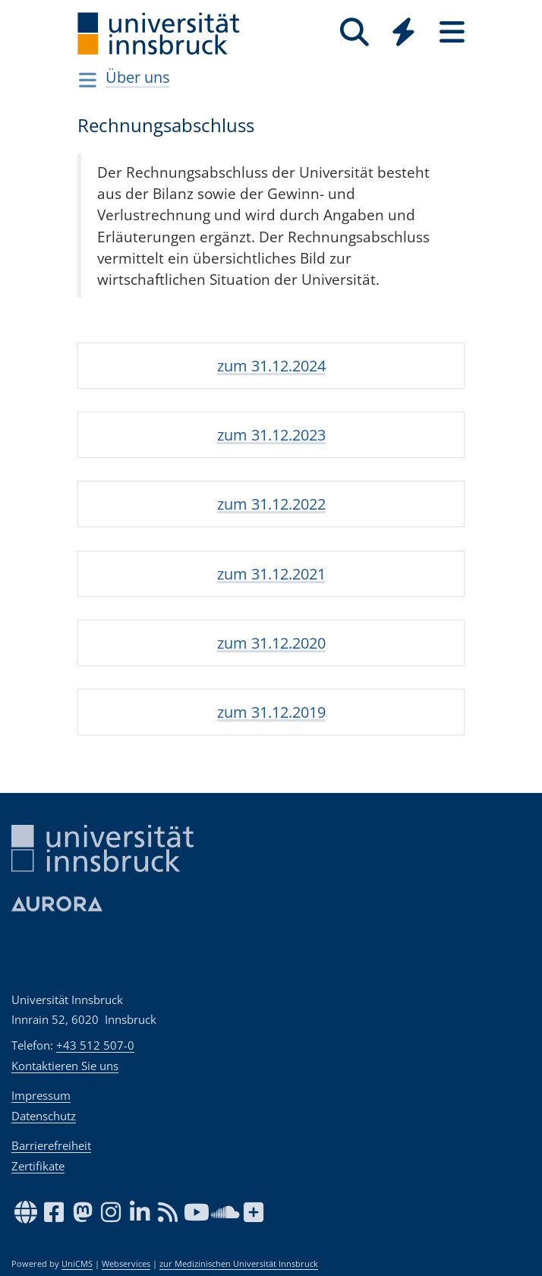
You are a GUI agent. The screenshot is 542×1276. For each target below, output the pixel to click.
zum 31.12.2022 (271, 504)
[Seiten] (451, 32)
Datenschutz (43, 1115)
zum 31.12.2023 (271, 435)
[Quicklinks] (403, 32)
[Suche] (354, 32)
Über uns (138, 77)
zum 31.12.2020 (271, 643)
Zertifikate (38, 1165)
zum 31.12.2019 (271, 712)
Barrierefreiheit (51, 1145)
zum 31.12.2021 (271, 574)
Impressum (41, 1095)
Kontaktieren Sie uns (64, 1065)
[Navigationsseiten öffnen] (87, 79)
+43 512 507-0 (95, 1045)
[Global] (403, 34)
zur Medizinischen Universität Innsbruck (238, 1264)
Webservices (126, 1264)
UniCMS (77, 1264)
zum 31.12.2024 (271, 365)
